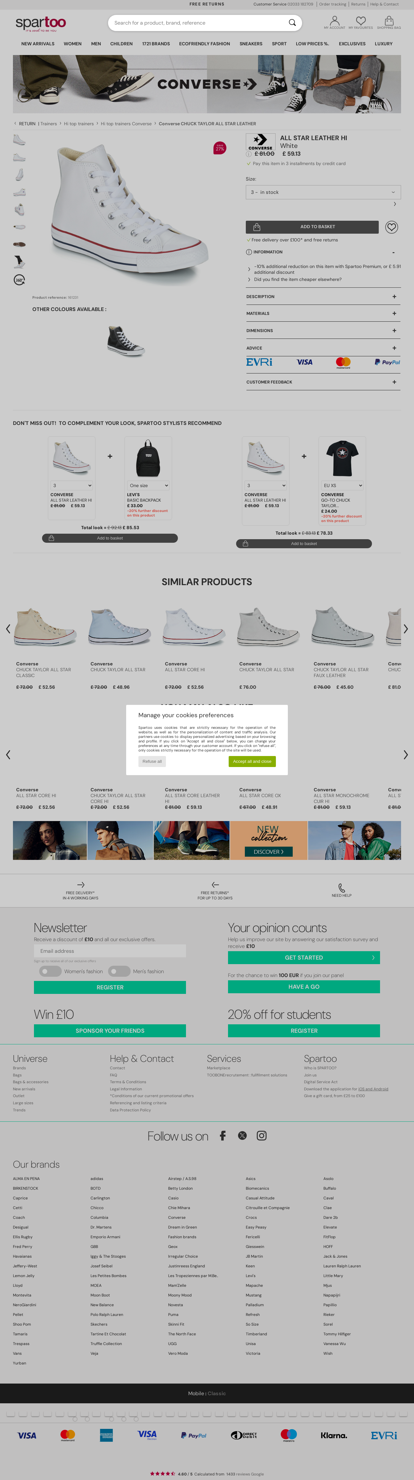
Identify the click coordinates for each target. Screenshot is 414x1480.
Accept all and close (252, 761)
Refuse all (152, 761)
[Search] (292, 23)
